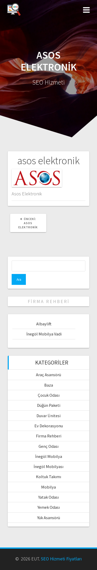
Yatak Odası (48, 497)
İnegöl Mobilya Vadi (44, 333)
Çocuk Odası (48, 395)
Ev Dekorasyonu (48, 425)
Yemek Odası (49, 507)
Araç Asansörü (48, 374)
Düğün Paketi (48, 405)
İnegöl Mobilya (48, 456)
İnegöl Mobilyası (48, 466)
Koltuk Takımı (48, 476)
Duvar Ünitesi (48, 415)
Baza (48, 385)
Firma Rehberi (48, 435)
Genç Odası (48, 446)
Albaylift (43, 323)
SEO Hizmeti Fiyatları (61, 559)
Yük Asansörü (48, 517)
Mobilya (48, 487)
